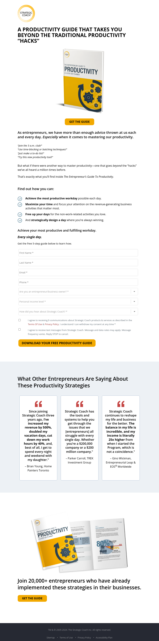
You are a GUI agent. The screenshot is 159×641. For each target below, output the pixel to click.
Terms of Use (66, 637)
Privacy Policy (52, 324)
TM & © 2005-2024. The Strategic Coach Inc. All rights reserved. (79, 629)
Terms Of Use (35, 324)
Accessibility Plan (104, 637)
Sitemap (51, 637)
